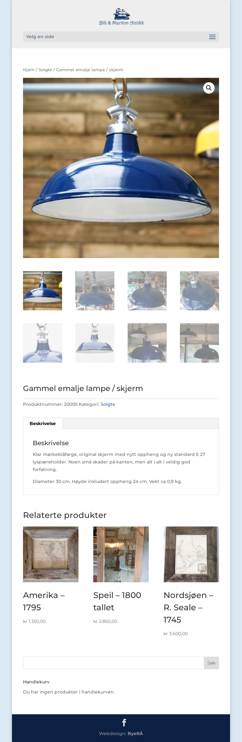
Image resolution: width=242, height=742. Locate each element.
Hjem (29, 69)
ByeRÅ (135, 733)
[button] (209, 88)
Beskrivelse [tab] (43, 423)
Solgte (45, 69)
